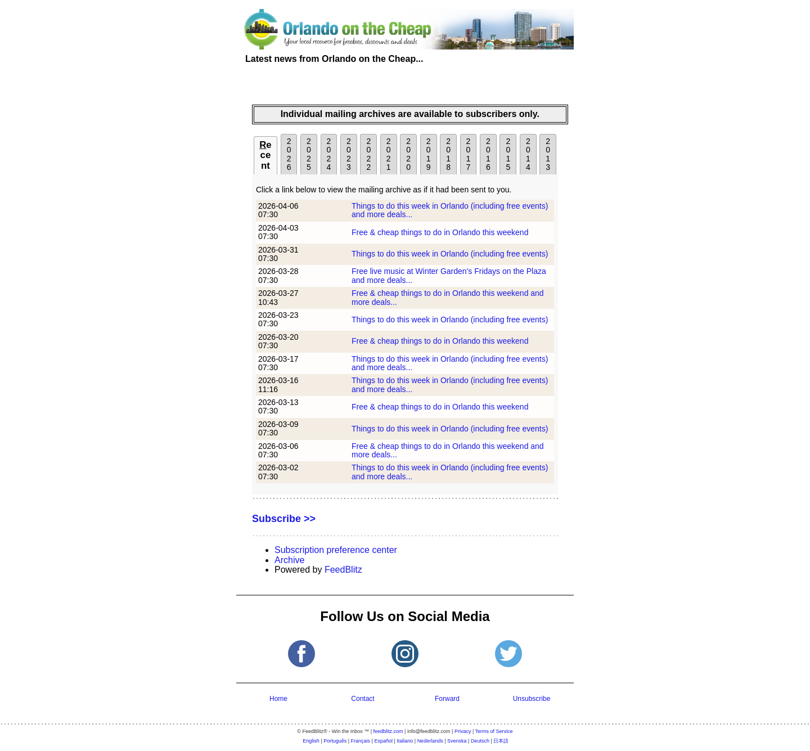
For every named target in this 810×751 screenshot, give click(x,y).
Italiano (405, 741)
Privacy (462, 731)
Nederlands (430, 741)
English (311, 741)
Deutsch (480, 741)
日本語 (500, 741)
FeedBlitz (343, 569)
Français (361, 741)
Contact (362, 699)
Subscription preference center (335, 550)
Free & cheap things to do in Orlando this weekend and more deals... (448, 297)
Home (278, 699)
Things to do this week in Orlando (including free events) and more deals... (450, 210)
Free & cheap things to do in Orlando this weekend (440, 232)
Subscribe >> (284, 518)
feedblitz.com (388, 731)
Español (383, 741)
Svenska (457, 741)
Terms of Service (494, 731)
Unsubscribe (532, 699)
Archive (289, 560)
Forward (447, 699)
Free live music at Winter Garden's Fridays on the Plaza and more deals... (449, 275)
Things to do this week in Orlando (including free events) (450, 253)
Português (334, 741)
